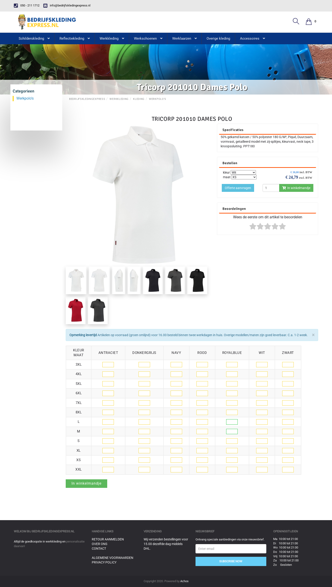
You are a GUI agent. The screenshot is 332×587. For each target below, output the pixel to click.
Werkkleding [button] (112, 38)
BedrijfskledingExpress (87, 99)
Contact (99, 548)
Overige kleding (218, 38)
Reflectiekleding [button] (74, 38)
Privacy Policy (104, 562)
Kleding (139, 99)
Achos (184, 581)
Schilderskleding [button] (34, 38)
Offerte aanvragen (238, 188)
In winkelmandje (296, 188)
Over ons (99, 544)
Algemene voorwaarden (112, 558)
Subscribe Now (230, 561)
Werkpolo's (157, 99)
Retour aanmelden (108, 539)
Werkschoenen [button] (148, 38)
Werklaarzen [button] (184, 38)
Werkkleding (119, 99)
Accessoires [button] (252, 38)
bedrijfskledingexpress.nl (53, 531)
